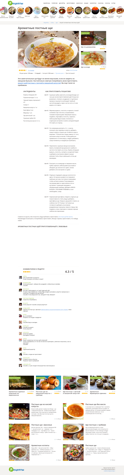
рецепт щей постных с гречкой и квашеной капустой (39, 83)
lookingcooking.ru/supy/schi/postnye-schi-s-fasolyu (54, 309)
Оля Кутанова (73, 70)
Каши (86, 3)
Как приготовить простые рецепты (15, 3)
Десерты (62, 3)
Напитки (93, 3)
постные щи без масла (66, 217)
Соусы (107, 3)
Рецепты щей (85, 33)
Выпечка (47, 3)
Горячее (54, 3)
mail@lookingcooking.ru (109, 471)
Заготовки (71, 3)
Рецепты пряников (96, 378)
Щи (10, 405)
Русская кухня (60, 73)
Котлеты (11, 446)
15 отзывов (31, 70)
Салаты (100, 3)
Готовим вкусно (16, 469)
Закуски (79, 3)
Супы (113, 3)
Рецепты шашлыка (14, 378)
